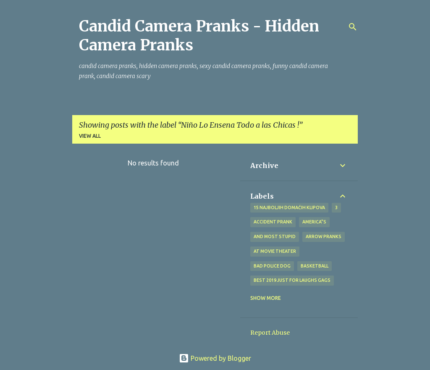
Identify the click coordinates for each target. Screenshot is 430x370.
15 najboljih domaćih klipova (289, 207)
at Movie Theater (275, 251)
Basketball (314, 265)
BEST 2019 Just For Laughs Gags (292, 280)
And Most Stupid (275, 236)
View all (90, 136)
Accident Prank (273, 221)
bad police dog (272, 265)
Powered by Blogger (215, 358)
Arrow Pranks (323, 236)
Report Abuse (270, 332)
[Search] (353, 27)
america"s (314, 221)
